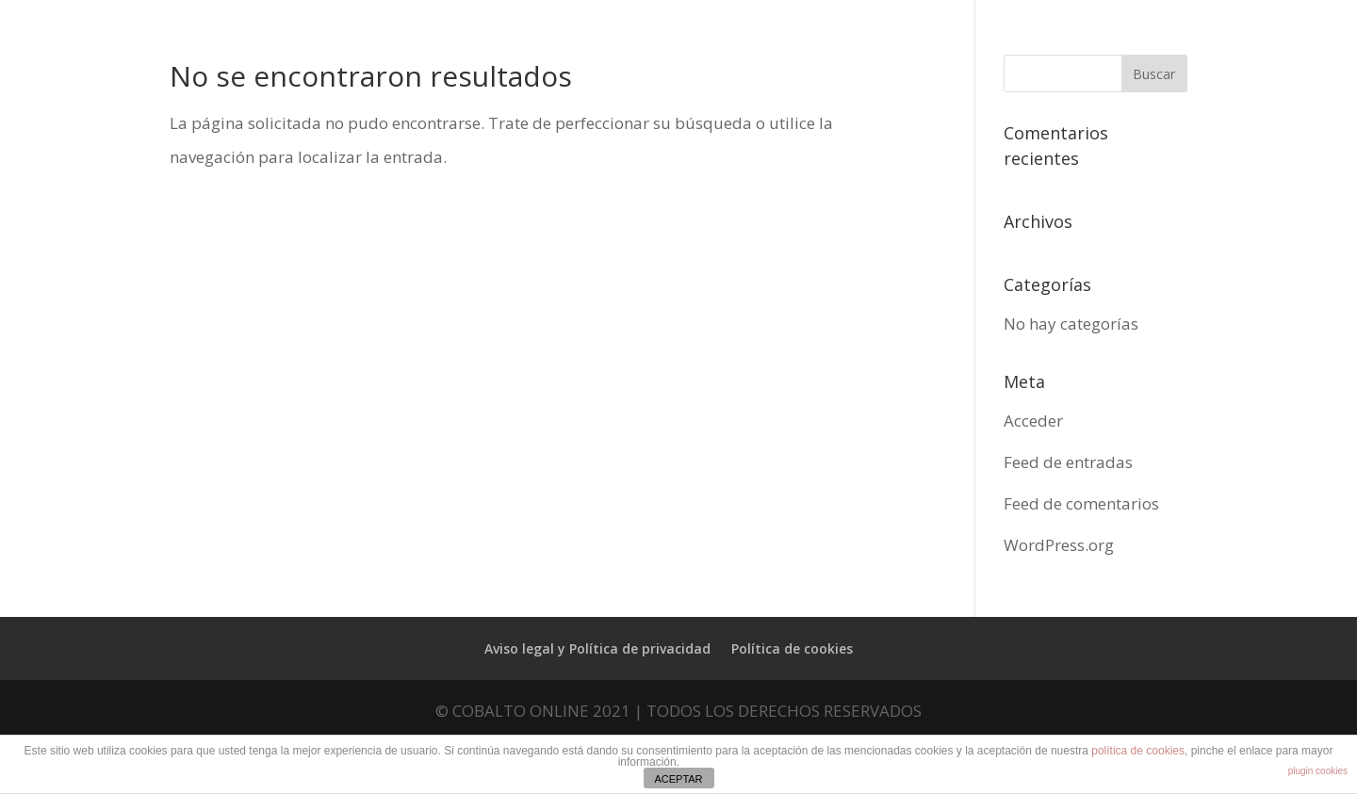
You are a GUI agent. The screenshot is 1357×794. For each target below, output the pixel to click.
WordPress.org (1059, 545)
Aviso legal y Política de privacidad (597, 648)
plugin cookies (1318, 771)
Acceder (1033, 420)
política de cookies (1138, 750)
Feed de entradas (1068, 462)
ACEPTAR (678, 779)
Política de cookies (792, 648)
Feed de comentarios (1081, 503)
